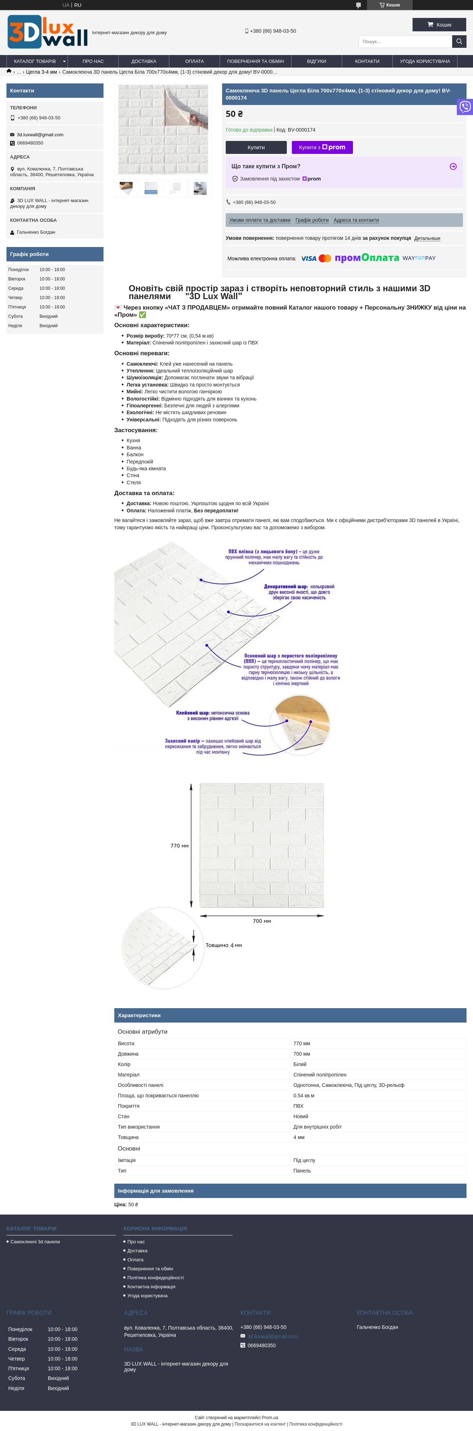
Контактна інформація (151, 1286)
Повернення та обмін (255, 61)
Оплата (194, 61)
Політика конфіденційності (316, 1424)
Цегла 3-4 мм (41, 72)
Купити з (322, 147)
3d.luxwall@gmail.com (40, 134)
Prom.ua (270, 1417)
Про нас (93, 61)
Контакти (367, 61)
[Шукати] (459, 41)
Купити (256, 147)
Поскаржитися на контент (260, 1424)
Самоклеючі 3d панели (35, 1241)
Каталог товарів (35, 61)
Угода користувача (425, 61)
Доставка (144, 61)
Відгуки (316, 61)
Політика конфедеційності (155, 1277)
